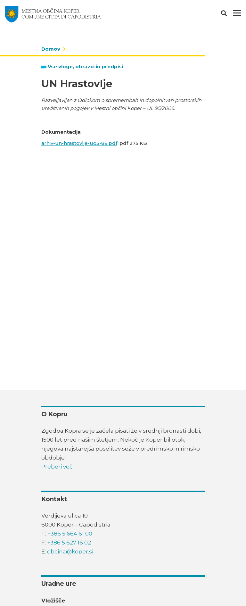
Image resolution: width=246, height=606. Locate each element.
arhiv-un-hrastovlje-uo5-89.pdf (79, 143)
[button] (229, 14)
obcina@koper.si (70, 551)
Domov (50, 49)
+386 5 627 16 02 (69, 542)
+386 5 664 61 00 (69, 533)
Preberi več (57, 466)
